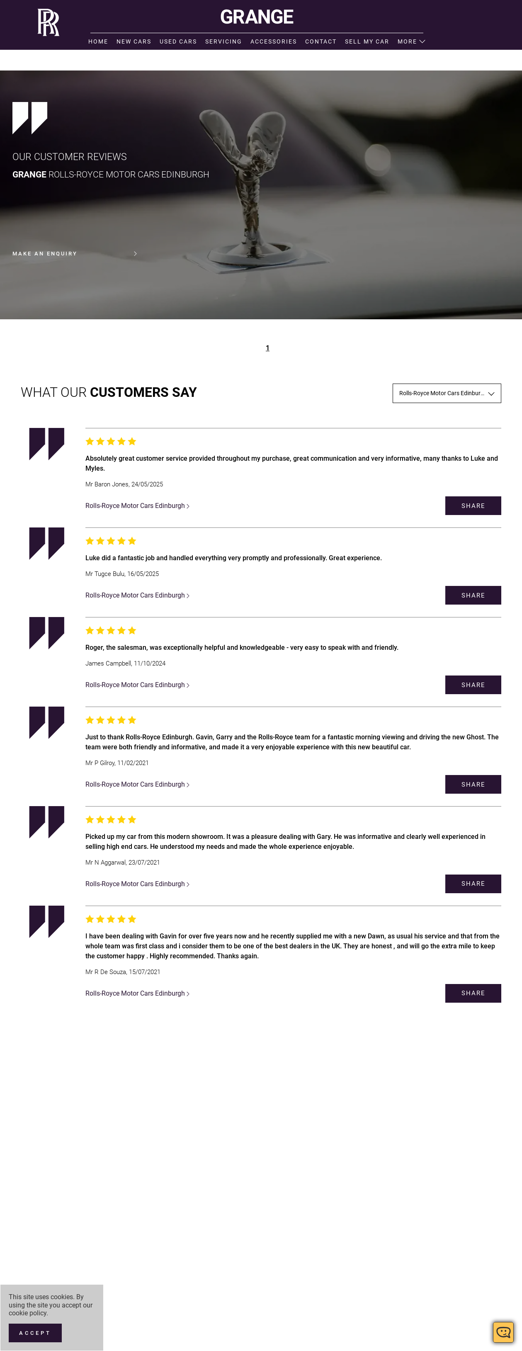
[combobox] (447, 393)
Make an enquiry (74, 253)
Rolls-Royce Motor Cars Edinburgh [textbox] (443, 393)
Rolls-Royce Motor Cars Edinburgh (137, 506)
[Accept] (35, 1333)
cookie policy (27, 1313)
